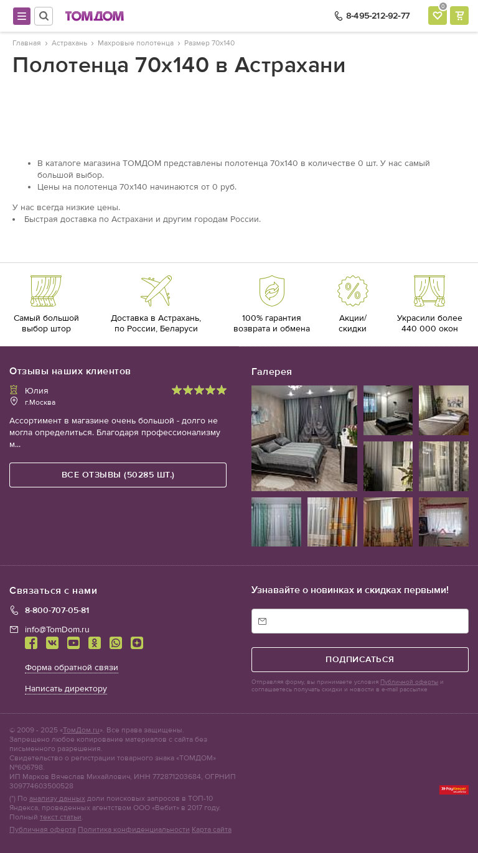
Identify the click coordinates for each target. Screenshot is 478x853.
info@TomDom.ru (57, 629)
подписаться (360, 659)
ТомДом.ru (81, 730)
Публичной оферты (409, 682)
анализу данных (57, 798)
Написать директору (66, 688)
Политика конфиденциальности (134, 829)
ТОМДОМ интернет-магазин (94, 16)
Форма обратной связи (71, 667)
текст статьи (61, 817)
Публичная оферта (42, 829)
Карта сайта (212, 829)
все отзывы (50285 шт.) (118, 474)
